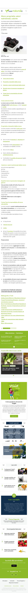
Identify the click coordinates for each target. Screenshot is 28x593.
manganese (6, 141)
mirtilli (4, 107)
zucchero (10, 231)
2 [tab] (14, 375)
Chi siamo (4, 580)
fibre (12, 149)
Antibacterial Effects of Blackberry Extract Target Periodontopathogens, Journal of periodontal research (13, 300)
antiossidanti (16, 144)
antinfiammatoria (8, 155)
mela (5, 228)
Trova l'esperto (21, 580)
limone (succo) (8, 224)
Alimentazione (6, 328)
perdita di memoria (16, 158)
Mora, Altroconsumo (7, 323)
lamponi (24, 105)
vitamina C (14, 139)
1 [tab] (13, 375)
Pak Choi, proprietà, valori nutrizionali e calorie (6, 337)
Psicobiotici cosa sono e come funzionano (6, 341)
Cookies (22, 585)
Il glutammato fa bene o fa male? (20, 341)
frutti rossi (19, 128)
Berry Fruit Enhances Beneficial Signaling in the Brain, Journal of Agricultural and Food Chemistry (13, 305)
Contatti (12, 580)
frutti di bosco (13, 105)
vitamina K (21, 139)
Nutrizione (13, 328)
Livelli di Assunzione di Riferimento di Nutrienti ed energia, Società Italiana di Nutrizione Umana (12, 311)
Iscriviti (14, 565)
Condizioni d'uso (7, 585)
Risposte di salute (13, 582)
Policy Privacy (16, 585)
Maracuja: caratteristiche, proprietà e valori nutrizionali (20, 337)
